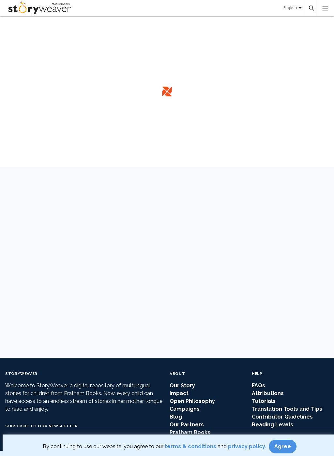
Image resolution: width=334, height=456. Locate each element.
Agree (282, 446)
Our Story (182, 385)
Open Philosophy (192, 401)
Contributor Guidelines (282, 417)
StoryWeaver (21, 373)
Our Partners (187, 424)
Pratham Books (190, 432)
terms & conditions (191, 446)
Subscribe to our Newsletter (41, 426)
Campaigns (185, 409)
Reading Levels (272, 424)
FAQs (258, 385)
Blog (176, 417)
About (177, 373)
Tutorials (264, 401)
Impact (179, 393)
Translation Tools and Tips (287, 409)
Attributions (268, 393)
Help (257, 373)
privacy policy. (247, 446)
